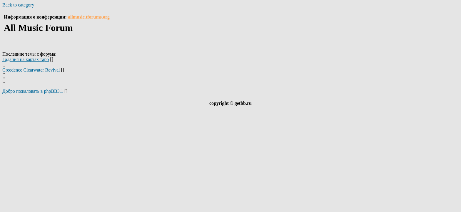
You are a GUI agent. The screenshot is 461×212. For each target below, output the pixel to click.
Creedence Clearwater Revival (31, 69)
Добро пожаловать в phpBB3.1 (32, 91)
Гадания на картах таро (25, 59)
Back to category (18, 4)
